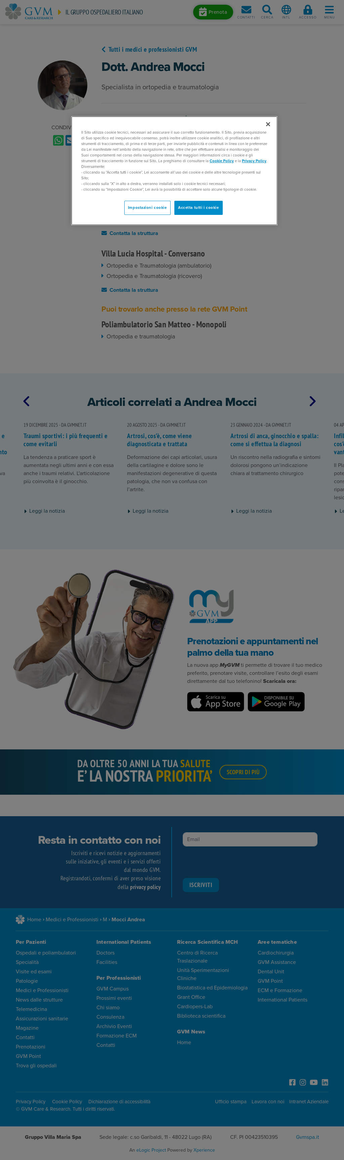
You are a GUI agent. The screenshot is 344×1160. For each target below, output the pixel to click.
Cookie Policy (222, 161)
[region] (174, 171)
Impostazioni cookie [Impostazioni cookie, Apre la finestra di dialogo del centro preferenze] (147, 207)
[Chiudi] (268, 124)
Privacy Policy (254, 161)
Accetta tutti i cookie (198, 207)
